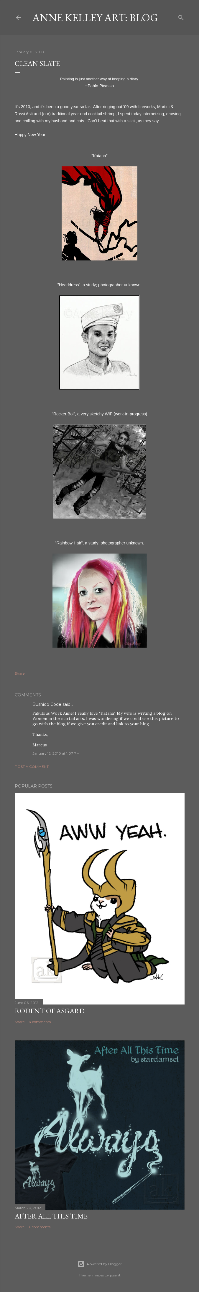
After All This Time (51, 1216)
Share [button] (19, 673)
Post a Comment (32, 766)
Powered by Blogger (100, 1264)
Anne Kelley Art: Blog (95, 17)
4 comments (40, 1021)
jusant (115, 1275)
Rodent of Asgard (50, 1010)
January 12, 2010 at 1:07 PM (56, 753)
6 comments (39, 1227)
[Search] (181, 16)
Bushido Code (46, 704)
